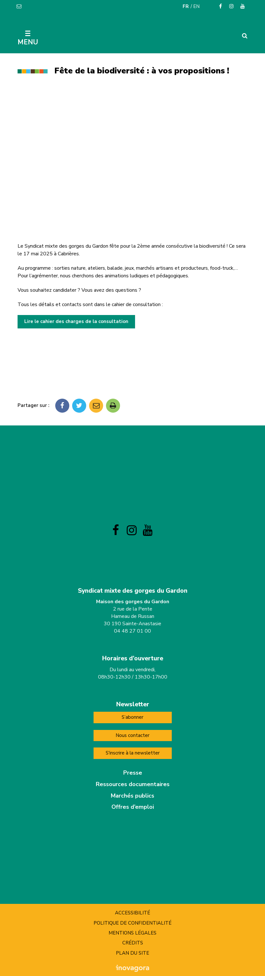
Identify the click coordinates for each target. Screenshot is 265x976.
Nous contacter (132, 735)
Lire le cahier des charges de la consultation (76, 321)
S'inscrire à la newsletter (133, 753)
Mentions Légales (132, 933)
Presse (132, 773)
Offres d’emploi (132, 807)
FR (186, 6)
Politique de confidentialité (132, 923)
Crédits (132, 943)
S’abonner (132, 717)
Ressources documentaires (133, 784)
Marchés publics (132, 796)
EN (196, 6)
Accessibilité (132, 913)
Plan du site (132, 953)
